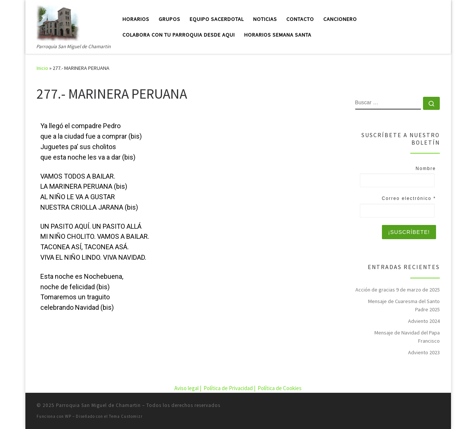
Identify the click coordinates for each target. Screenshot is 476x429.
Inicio (42, 68)
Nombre (426, 168)
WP (68, 416)
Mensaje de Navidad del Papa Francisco (407, 336)
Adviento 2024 (424, 321)
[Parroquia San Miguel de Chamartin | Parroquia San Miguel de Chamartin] (58, 21)
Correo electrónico (409, 198)
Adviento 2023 (424, 352)
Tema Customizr (126, 416)
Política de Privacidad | (229, 388)
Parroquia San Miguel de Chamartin (98, 405)
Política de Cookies (280, 388)
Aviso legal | (188, 388)
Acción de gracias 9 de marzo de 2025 (397, 289)
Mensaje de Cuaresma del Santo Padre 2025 (404, 305)
